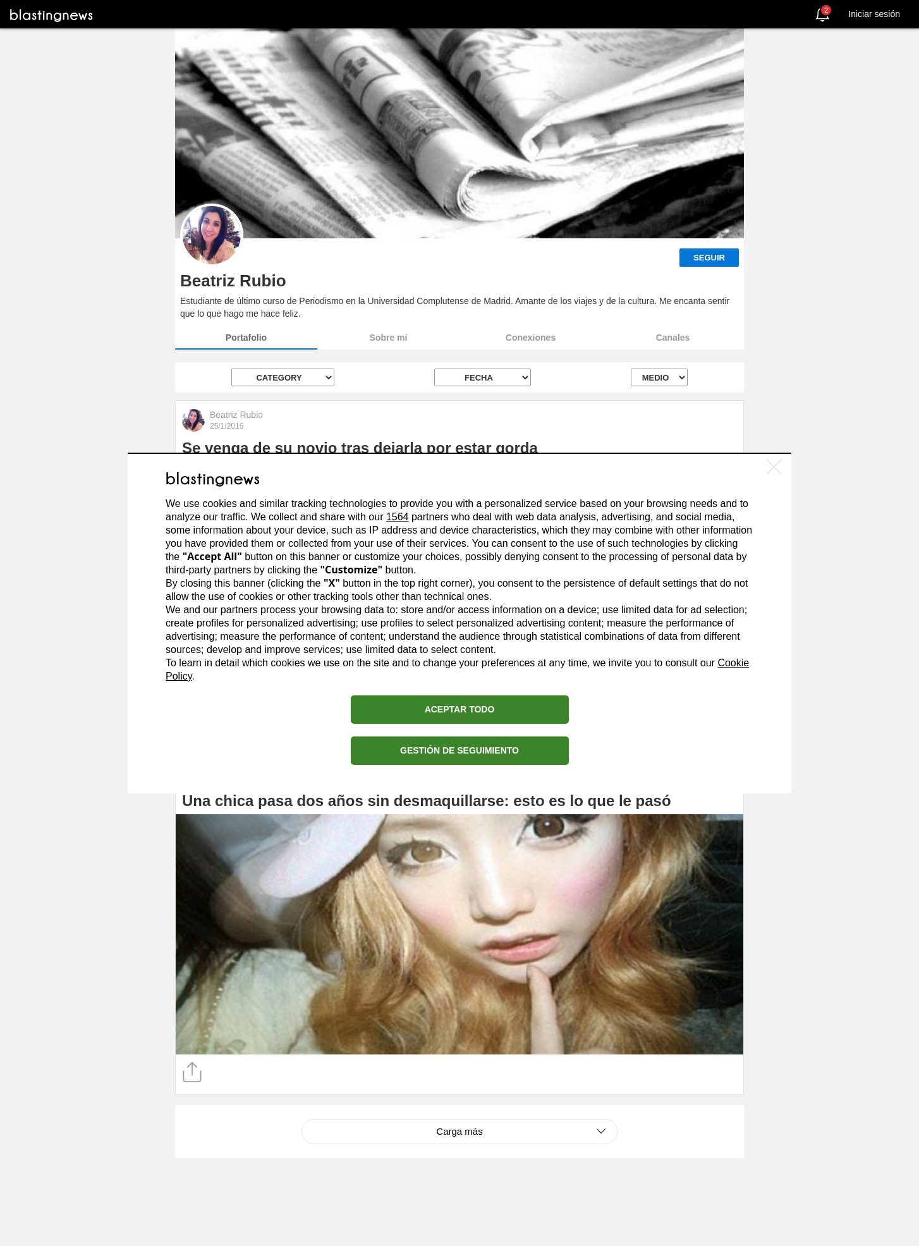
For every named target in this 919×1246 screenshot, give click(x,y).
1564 (397, 516)
